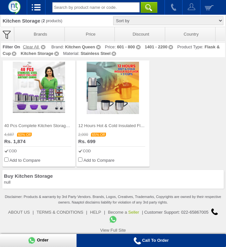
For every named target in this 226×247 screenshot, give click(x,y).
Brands (40, 34)
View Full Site (113, 230)
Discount (140, 34)
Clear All (34, 46)
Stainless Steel (98, 53)
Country (191, 34)
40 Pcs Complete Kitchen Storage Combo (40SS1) (52, 125)
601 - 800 (129, 46)
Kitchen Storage (40, 53)
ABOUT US (19, 212)
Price (91, 34)
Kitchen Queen (83, 46)
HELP (95, 212)
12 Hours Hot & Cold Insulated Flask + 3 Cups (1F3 (126, 125)
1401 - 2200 (159, 46)
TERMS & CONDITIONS (60, 212)
